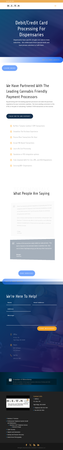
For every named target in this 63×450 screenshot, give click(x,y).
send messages (47, 328)
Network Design (16, 427)
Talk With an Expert (19, 116)
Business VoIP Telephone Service (19, 425)
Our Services (39, 273)
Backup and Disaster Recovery (15, 434)
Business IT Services (12, 418)
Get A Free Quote (50, 60)
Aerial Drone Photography (14, 437)
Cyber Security (11, 429)
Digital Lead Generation (13, 432)
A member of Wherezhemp (22, 379)
